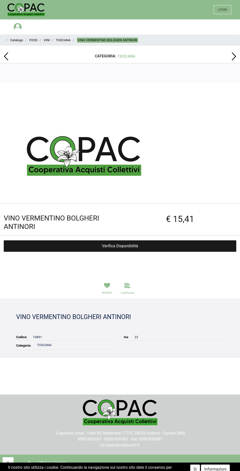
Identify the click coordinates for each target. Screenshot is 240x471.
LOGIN (222, 9)
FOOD (33, 40)
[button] (6, 56)
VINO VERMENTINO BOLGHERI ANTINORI (107, 40)
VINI (47, 40)
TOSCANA (63, 40)
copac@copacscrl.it (120, 445)
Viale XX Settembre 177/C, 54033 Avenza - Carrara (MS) (136, 433)
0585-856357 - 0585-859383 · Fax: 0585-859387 (120, 439)
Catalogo (16, 40)
